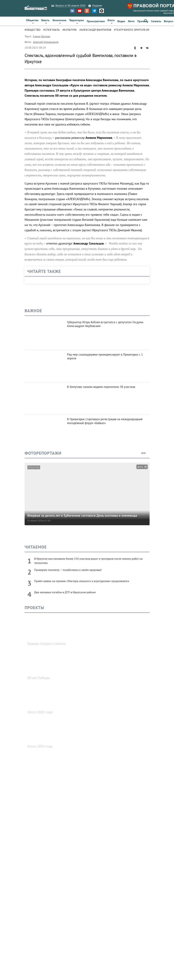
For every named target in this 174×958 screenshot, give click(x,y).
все (145, 453)
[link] (32, 21)
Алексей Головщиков (45, 42)
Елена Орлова (41, 36)
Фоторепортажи (43, 453)
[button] (146, 21)
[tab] (34, 30)
